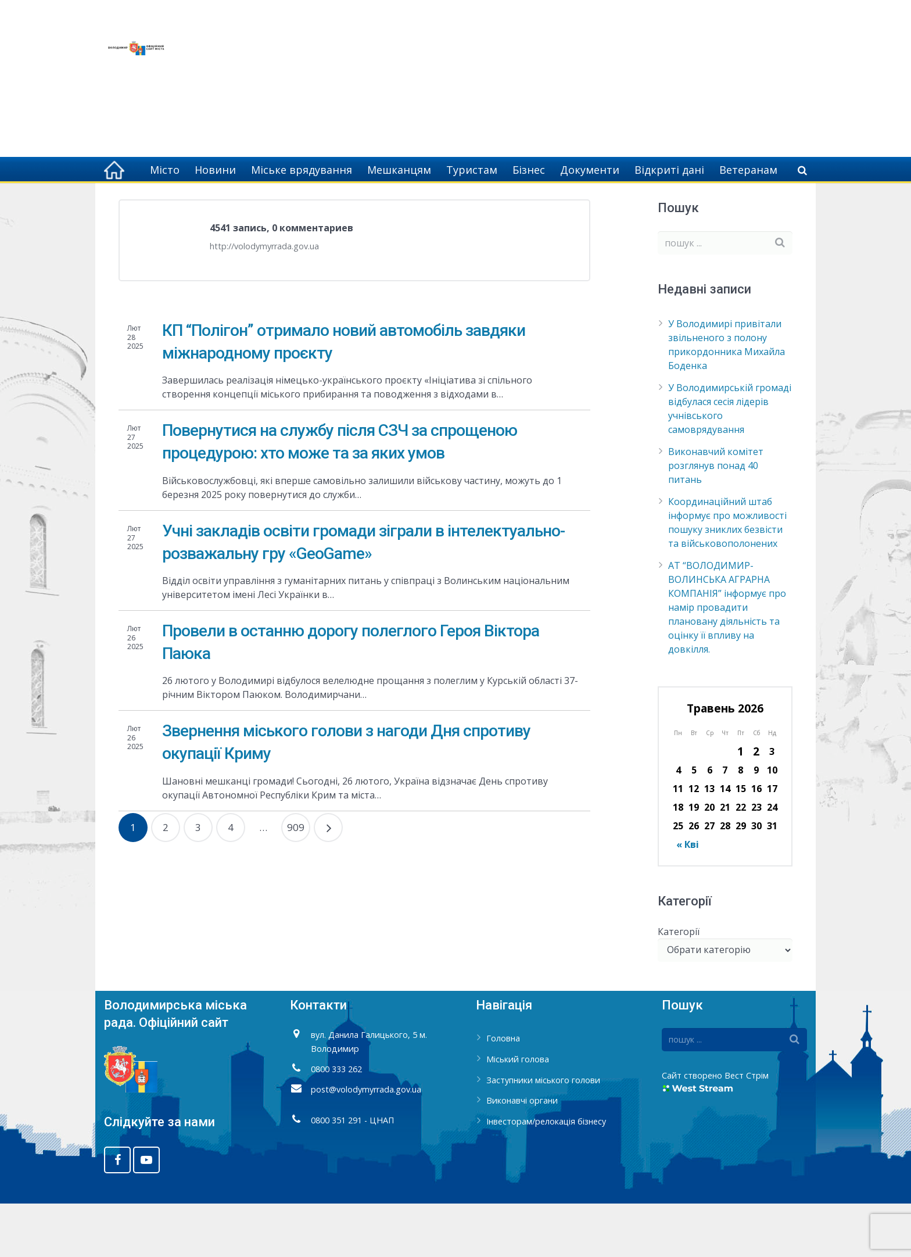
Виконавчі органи (522, 1153)
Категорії (679, 984)
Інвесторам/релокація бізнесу (546, 1174)
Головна (674, 203)
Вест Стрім (747, 1128)
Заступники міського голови (543, 1132)
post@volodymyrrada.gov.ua (366, 1142)
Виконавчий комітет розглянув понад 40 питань (715, 519)
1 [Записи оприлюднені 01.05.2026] (740, 804)
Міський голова (517, 1112)
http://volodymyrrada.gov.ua (264, 299)
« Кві (687, 897)
